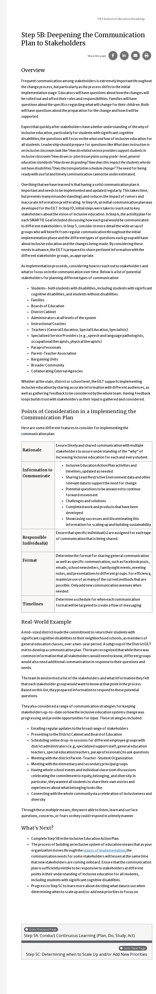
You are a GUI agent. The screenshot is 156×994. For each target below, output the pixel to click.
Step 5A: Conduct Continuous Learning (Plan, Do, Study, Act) (87, 932)
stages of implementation (104, 850)
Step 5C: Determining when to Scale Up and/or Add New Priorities (85, 951)
